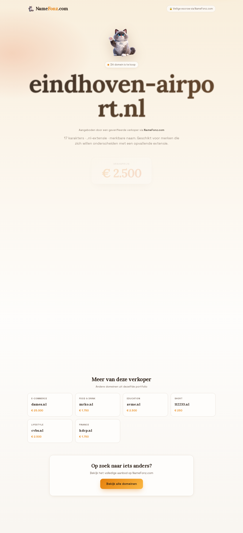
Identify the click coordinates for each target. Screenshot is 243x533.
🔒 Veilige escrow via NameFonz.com (191, 8)
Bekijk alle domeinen (121, 484)
